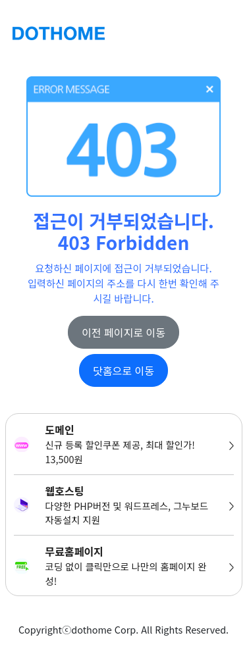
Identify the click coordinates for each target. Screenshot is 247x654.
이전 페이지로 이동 (123, 332)
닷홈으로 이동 (123, 370)
